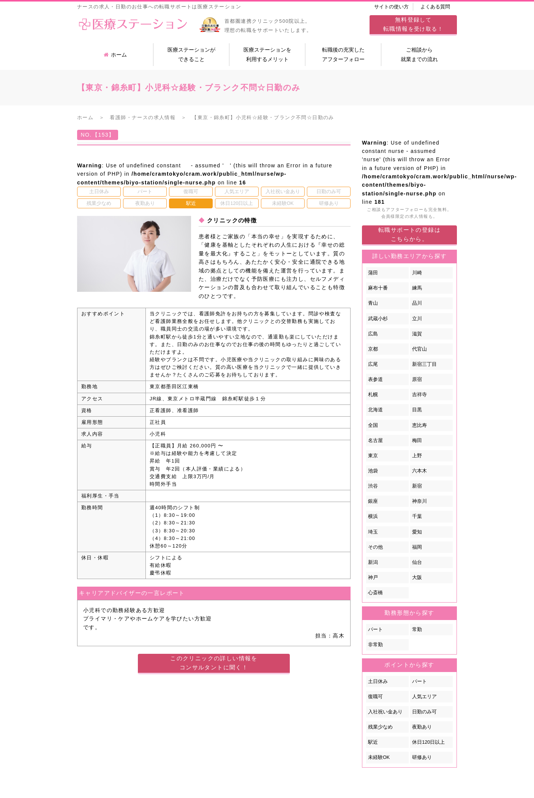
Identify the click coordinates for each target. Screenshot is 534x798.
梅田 (417, 440)
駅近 (373, 742)
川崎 (417, 272)
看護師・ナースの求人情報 (142, 117)
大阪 (417, 577)
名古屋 (375, 440)
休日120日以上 (428, 742)
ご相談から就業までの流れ (419, 54)
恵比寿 (419, 425)
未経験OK (379, 757)
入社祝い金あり (385, 712)
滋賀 (417, 334)
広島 (373, 334)
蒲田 (373, 272)
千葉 (417, 516)
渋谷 (373, 486)
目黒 (417, 409)
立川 (417, 318)
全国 (373, 425)
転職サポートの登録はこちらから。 (409, 234)
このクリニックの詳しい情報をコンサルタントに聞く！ (214, 663)
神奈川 (419, 501)
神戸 (373, 577)
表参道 (375, 379)
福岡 (417, 547)
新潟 (373, 562)
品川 (417, 303)
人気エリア (424, 696)
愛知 (417, 532)
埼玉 (373, 532)
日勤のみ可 (424, 712)
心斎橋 (375, 592)
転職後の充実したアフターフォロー (343, 54)
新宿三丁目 (424, 364)
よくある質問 (435, 6)
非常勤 (375, 644)
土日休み (378, 681)
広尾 (373, 364)
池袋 (373, 471)
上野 (417, 455)
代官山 (419, 349)
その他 (375, 547)
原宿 (417, 379)
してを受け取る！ (413, 24)
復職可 (375, 696)
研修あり (422, 757)
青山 (373, 303)
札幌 (373, 394)
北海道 (375, 409)
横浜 (373, 516)
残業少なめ (380, 727)
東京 (373, 455)
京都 (373, 349)
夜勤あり (422, 727)
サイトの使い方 (391, 6)
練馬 (417, 288)
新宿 (417, 486)
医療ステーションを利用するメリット (267, 54)
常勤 (417, 629)
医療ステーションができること (191, 54)
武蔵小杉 (378, 318)
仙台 (417, 562)
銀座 (373, 501)
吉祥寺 (419, 394)
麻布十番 (378, 288)
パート (375, 629)
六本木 (419, 471)
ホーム (115, 55)
